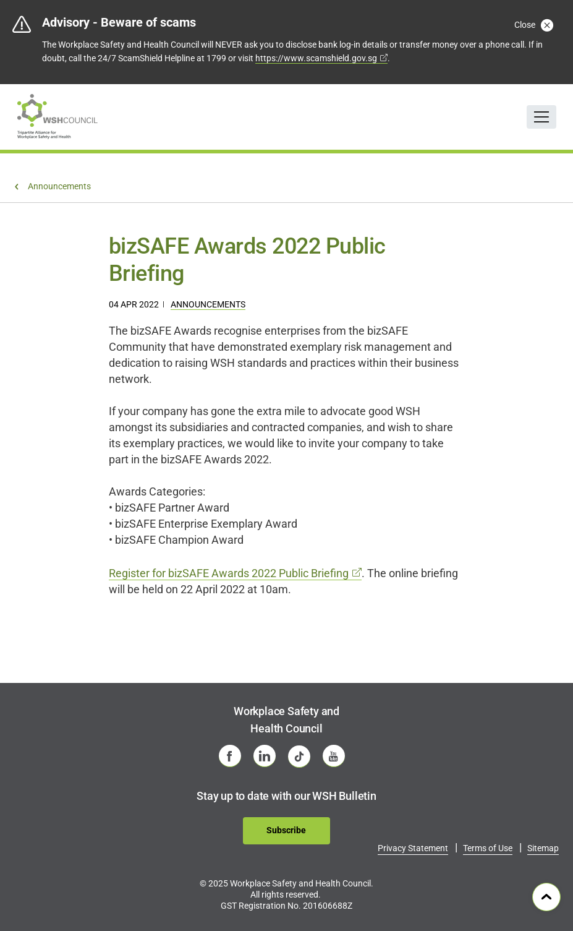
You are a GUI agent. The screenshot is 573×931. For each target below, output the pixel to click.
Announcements (208, 304)
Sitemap (543, 848)
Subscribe (286, 830)
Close (532, 24)
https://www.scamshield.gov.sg (316, 58)
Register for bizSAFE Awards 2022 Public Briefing (229, 573)
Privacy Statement (413, 848)
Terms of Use (487, 848)
